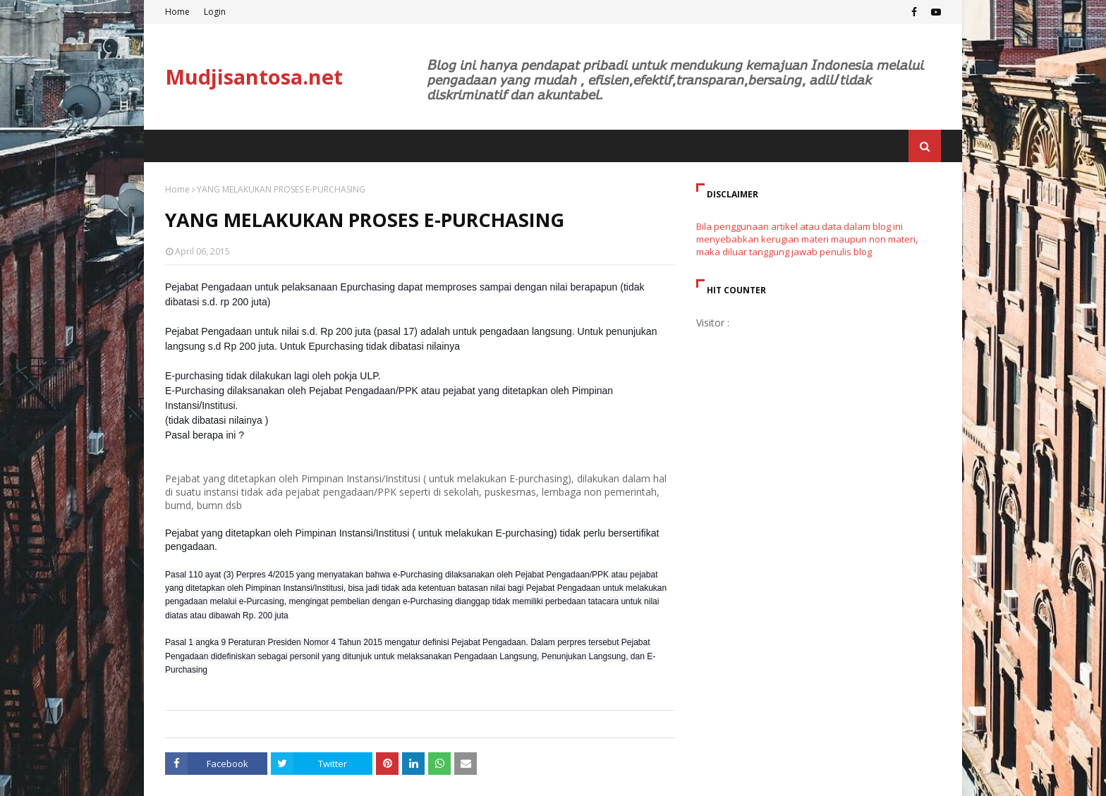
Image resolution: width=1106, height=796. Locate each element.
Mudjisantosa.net (254, 76)
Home (177, 12)
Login (215, 12)
